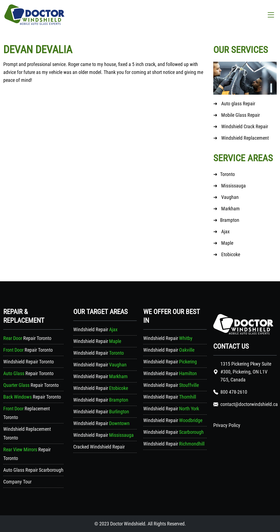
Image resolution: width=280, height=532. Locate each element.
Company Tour (17, 482)
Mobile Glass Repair (240, 115)
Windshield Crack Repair (244, 126)
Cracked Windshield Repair (99, 447)
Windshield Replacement (244, 138)
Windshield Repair (95, 329)
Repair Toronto (27, 338)
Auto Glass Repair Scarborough (33, 470)
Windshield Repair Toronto (28, 361)
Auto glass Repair (238, 103)
